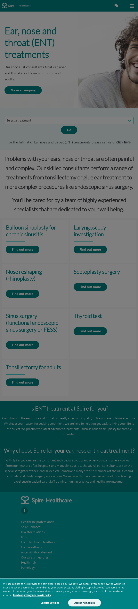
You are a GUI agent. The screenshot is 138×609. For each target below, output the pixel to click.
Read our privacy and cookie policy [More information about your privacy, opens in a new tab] (32, 596)
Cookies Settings (50, 604)
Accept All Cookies (84, 604)
